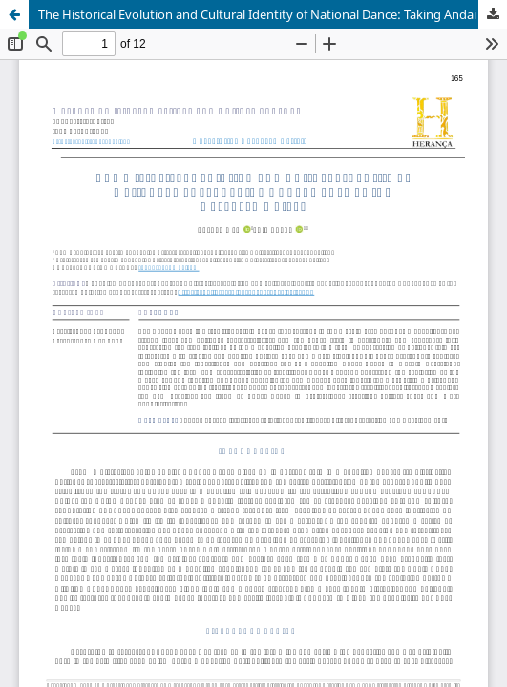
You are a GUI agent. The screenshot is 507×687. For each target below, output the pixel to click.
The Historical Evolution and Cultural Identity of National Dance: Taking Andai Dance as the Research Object (272, 14)
